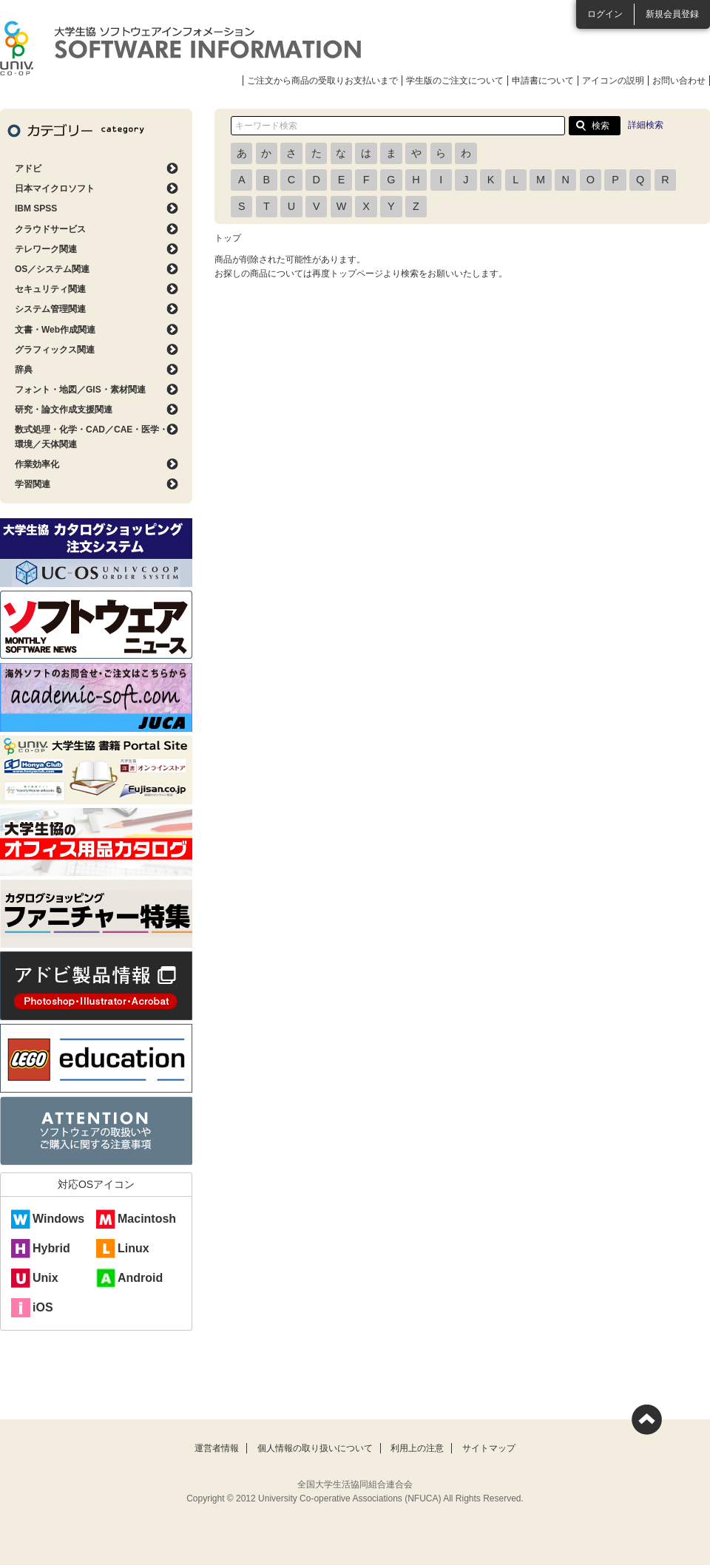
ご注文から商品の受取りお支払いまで (322, 80)
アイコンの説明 (613, 80)
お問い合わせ (679, 80)
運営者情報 (217, 1448)
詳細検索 (645, 125)
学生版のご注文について (455, 80)
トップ (227, 238)
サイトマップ (488, 1448)
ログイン (605, 14)
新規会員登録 (672, 14)
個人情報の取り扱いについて (315, 1448)
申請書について (543, 80)
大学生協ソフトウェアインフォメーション (180, 48)
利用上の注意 (417, 1448)
